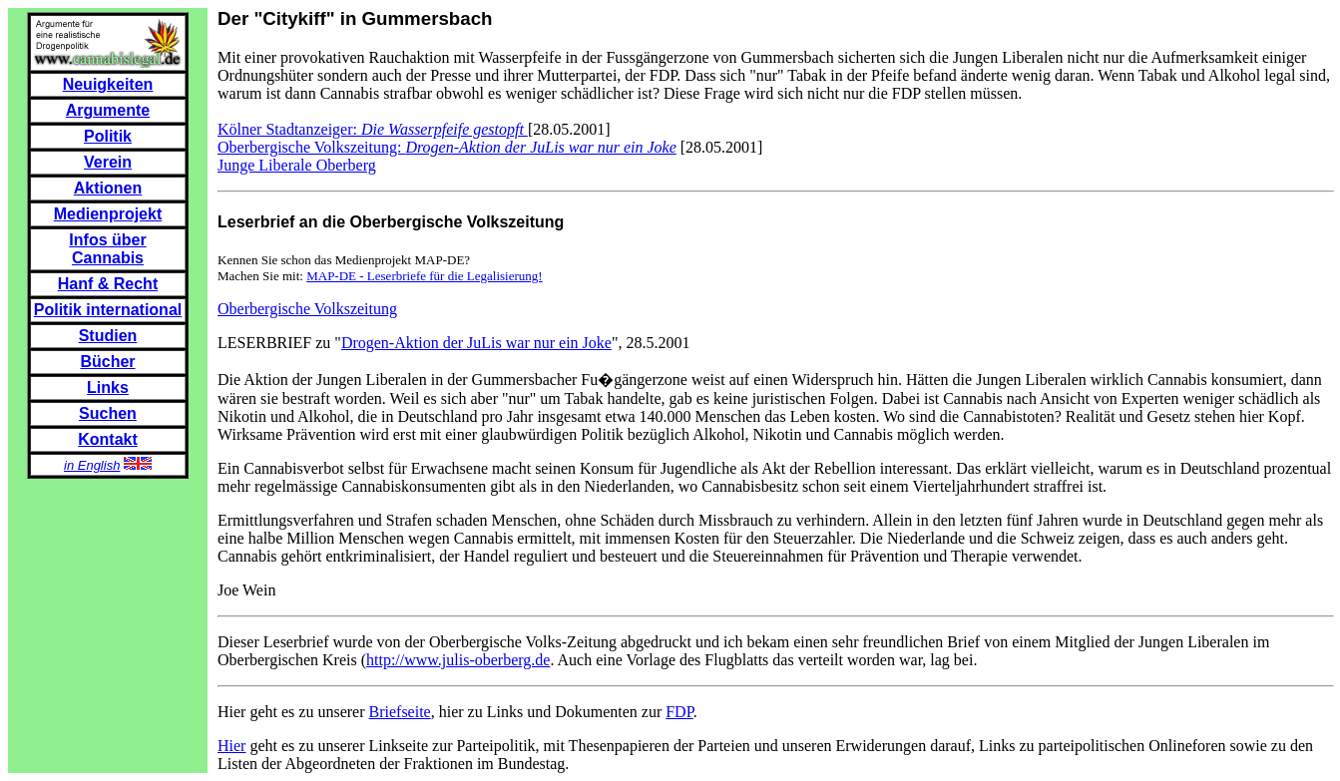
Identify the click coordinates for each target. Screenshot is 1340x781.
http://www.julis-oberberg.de (458, 659)
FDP (679, 711)
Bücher (107, 361)
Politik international (108, 309)
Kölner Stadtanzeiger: (373, 129)
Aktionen (108, 188)
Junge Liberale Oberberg (297, 165)
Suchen (108, 413)
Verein (108, 162)
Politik (108, 136)
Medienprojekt (108, 213)
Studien (108, 335)
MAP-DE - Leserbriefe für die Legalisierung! (424, 275)
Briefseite (400, 711)
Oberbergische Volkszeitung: (447, 147)
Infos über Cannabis (107, 248)
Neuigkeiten (108, 84)
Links (108, 387)
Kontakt (108, 439)
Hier (231, 745)
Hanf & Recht (108, 283)
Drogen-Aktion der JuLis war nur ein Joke (476, 342)
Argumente (108, 110)
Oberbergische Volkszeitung (307, 308)
